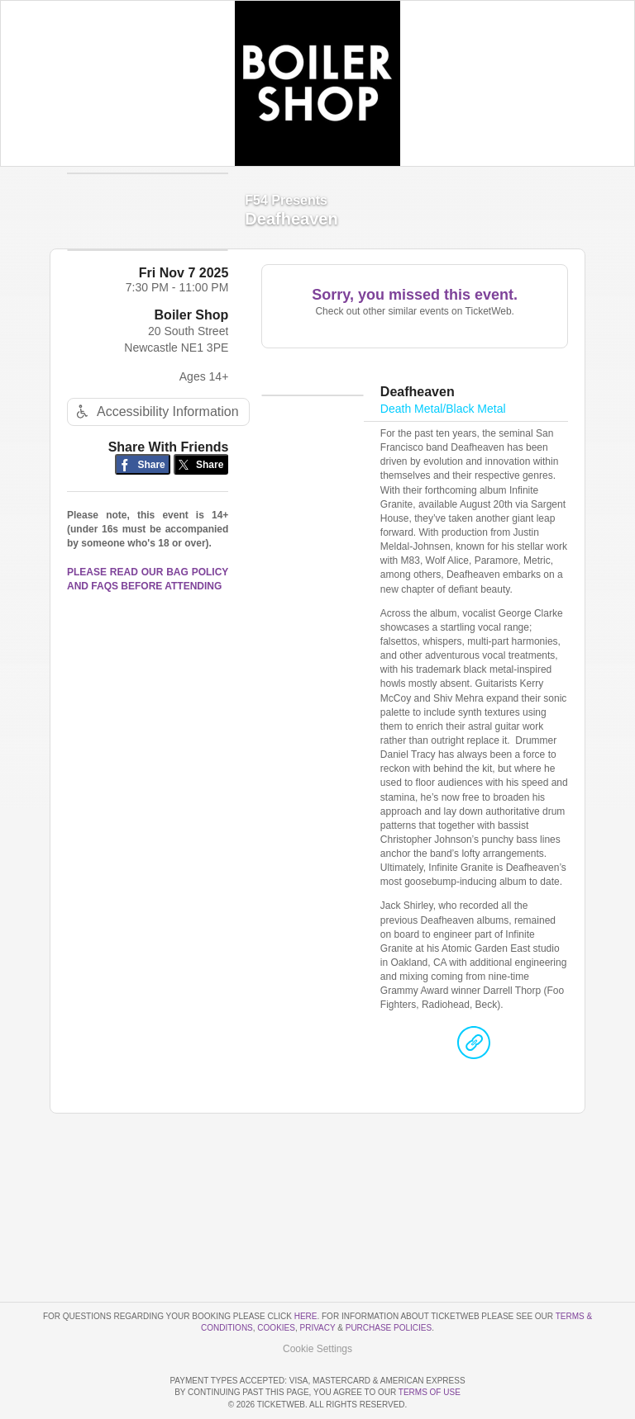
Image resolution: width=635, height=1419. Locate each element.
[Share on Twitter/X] (201, 494)
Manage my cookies (318, 1301)
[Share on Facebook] (142, 494)
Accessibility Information (155, 441)
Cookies (276, 1280)
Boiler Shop (192, 345)
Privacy (318, 1280)
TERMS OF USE (430, 1392)
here (306, 1269)
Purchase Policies (389, 1280)
